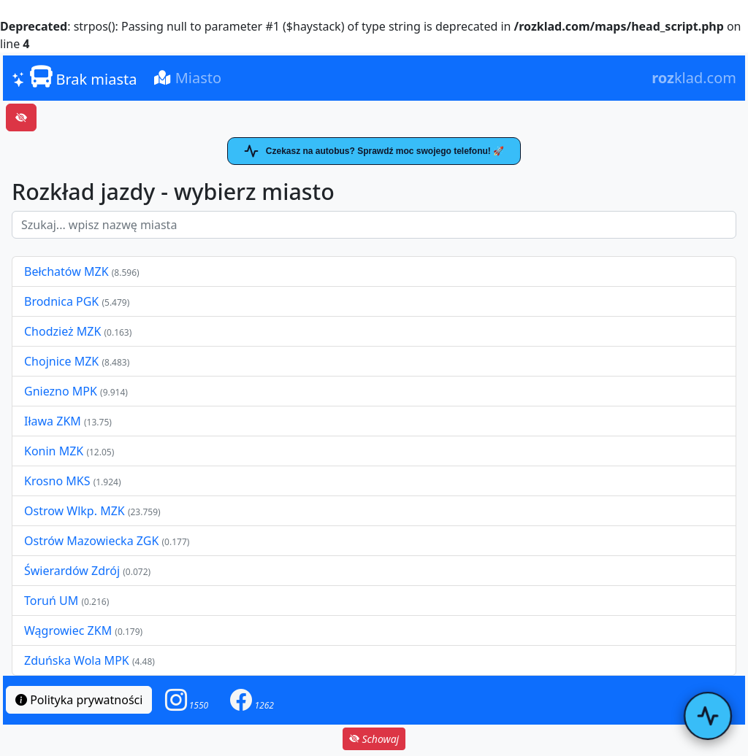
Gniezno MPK (62, 391)
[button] (187, 700)
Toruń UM (51, 601)
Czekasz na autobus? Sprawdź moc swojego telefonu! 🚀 (374, 151)
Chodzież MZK (62, 331)
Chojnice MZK (63, 361)
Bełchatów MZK (66, 271)
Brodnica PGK (63, 301)
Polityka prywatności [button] (78, 700)
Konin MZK (53, 451)
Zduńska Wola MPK (76, 660)
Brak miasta (74, 77)
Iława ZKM (52, 421)
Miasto (187, 78)
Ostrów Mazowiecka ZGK (92, 541)
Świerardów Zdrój (72, 571)
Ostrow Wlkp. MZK (76, 511)
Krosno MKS (59, 481)
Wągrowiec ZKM (69, 630)
